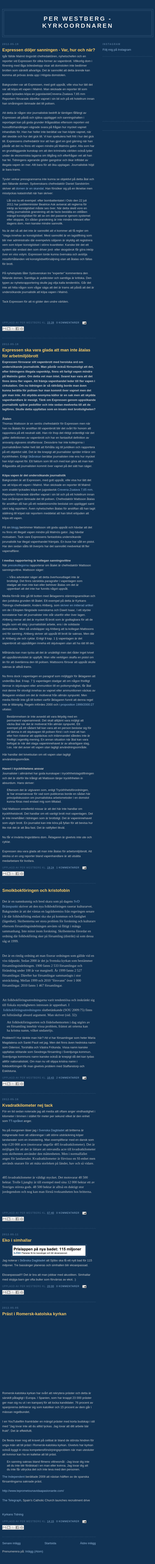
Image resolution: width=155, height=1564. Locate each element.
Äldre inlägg (88, 1543)
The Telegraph (11, 1500)
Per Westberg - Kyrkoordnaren (77, 22)
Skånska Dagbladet (32, 1260)
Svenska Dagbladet (52, 1130)
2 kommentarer (67, 1078)
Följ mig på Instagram (117, 49)
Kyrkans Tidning (12, 1514)
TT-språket (16, 1121)
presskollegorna (18, 565)
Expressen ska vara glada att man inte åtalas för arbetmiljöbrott (46, 353)
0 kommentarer (67, 322)
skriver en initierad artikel (76, 605)
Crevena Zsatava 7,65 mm (74, 489)
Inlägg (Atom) (34, 1551)
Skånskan (34, 456)
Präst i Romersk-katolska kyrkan (34, 1314)
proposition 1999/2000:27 (77, 704)
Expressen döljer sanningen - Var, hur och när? (48, 50)
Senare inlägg (11, 1543)
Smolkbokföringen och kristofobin (36, 890)
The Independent (13, 1476)
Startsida (50, 1543)
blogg (14, 527)
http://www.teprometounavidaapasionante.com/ (33, 1490)
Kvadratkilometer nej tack (27, 1105)
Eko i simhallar (16, 1240)
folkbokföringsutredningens (22, 1010)
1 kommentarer (67, 867)
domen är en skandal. (30, 188)
